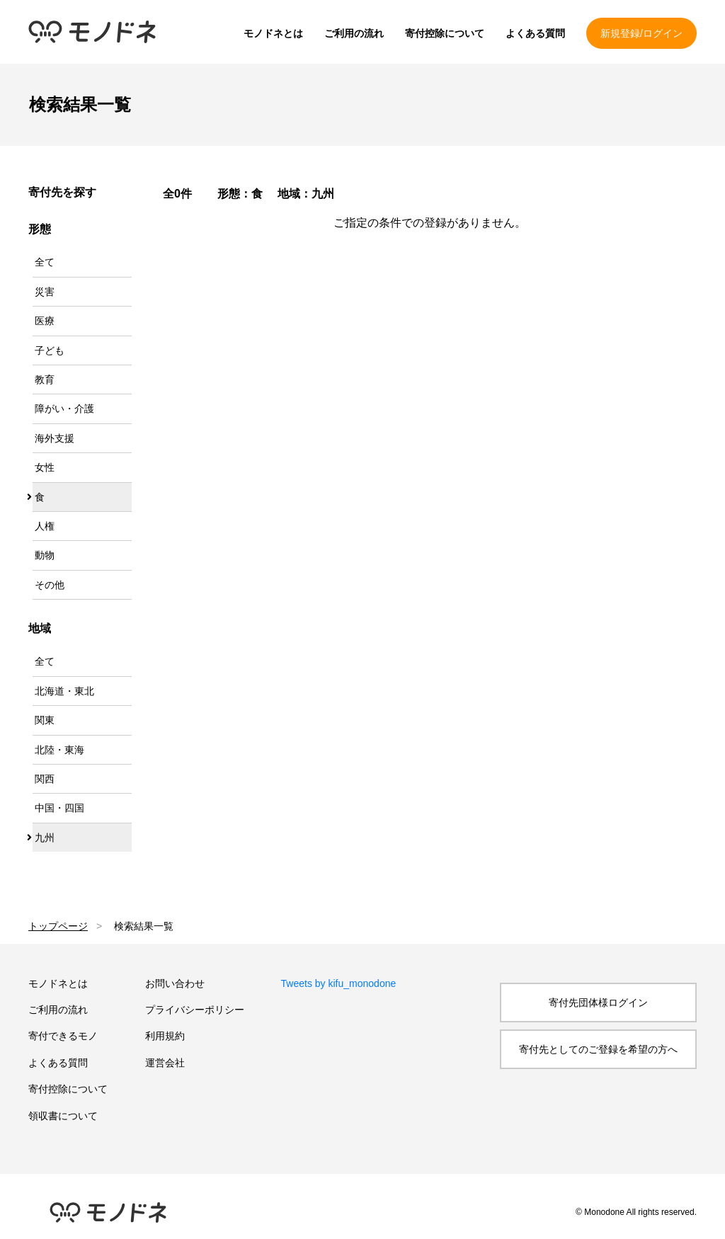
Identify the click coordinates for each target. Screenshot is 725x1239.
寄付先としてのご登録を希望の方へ (598, 1049)
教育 (45, 379)
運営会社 (165, 1062)
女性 (45, 467)
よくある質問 (535, 33)
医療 (45, 320)
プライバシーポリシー (194, 1009)
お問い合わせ (175, 983)
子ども (49, 350)
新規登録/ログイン (641, 33)
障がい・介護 (64, 408)
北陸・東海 (59, 749)
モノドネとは (273, 33)
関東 (45, 720)
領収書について (63, 1115)
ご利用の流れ (354, 33)
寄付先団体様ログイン (598, 1002)
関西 (45, 778)
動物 (45, 555)
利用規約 (165, 1035)
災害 (45, 291)
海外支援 (54, 438)
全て (45, 262)
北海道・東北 (64, 691)
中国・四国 (59, 807)
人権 (45, 526)
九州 (45, 837)
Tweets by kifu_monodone (338, 983)
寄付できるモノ (63, 1035)
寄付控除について (444, 33)
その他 (49, 584)
